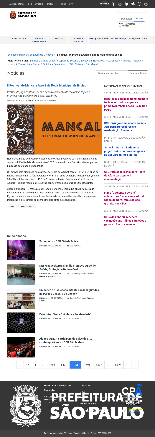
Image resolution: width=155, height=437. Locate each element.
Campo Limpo (48, 60)
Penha (36, 64)
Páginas (131, 24)
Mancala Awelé (27, 206)
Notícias (125, 26)
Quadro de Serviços (118, 38)
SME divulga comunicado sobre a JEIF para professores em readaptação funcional (125, 126)
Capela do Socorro (68, 60)
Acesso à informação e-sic (20, 4)
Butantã (34, 60)
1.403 (52, 364)
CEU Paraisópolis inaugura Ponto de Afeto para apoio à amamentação (124, 175)
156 (83, 392)
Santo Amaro (60, 64)
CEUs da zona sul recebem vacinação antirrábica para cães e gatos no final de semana (125, 220)
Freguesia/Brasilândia (92, 60)
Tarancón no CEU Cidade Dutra (58, 241)
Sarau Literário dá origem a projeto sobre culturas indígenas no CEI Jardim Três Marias (124, 151)
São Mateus (76, 64)
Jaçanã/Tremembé (20, 64)
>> (127, 364)
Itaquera (138, 60)
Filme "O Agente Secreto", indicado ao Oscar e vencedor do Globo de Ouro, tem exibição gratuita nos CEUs (124, 198)
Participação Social (98, 38)
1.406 (87, 364)
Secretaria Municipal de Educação (25, 54)
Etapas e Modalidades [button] (39, 40)
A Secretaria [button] (19, 38)
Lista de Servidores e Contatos (95, 397)
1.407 (99, 364)
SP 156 (71, 4)
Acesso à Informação (78, 40)
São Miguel (92, 64)
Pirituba (47, 64)
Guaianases (113, 60)
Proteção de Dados (138, 38)
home (12, 206)
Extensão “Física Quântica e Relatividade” (65, 314)
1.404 (64, 364)
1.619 (118, 364)
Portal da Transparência (56, 4)
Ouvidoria (39, 4)
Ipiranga (127, 60)
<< (27, 364)
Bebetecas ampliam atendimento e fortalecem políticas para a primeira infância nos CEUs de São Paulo (126, 104)
